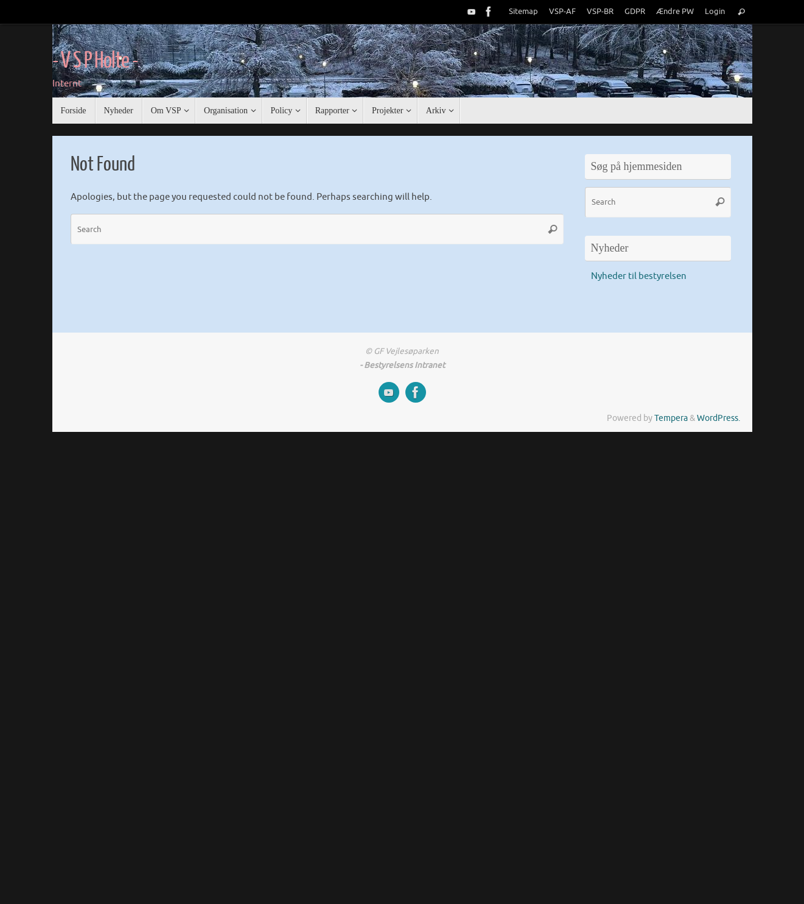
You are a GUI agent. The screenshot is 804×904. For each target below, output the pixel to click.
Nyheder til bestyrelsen (639, 276)
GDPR (634, 11)
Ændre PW (675, 11)
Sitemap (523, 11)
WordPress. (718, 418)
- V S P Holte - (95, 61)
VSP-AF (562, 11)
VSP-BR (600, 11)
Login (715, 11)
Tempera (671, 418)
